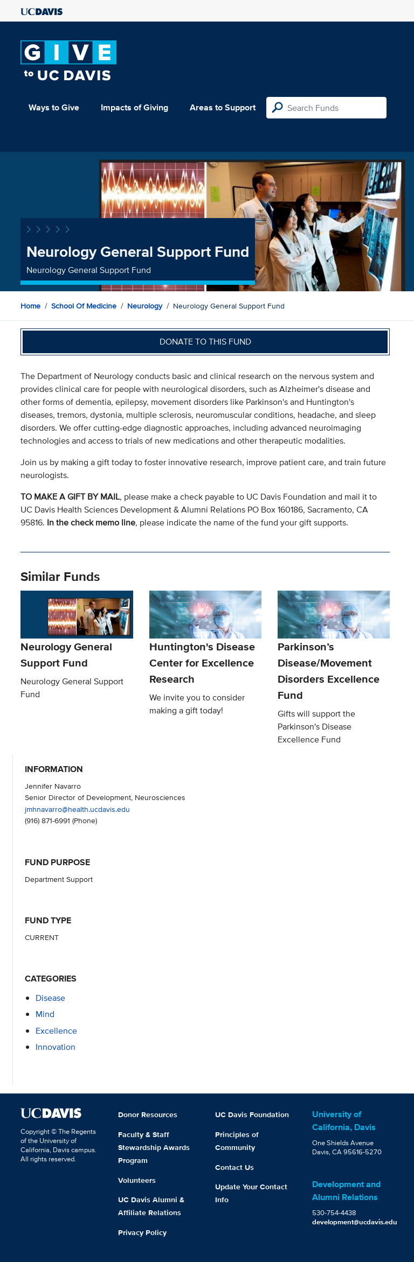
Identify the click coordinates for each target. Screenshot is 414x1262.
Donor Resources (147, 1114)
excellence (56, 1031)
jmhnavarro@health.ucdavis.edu (77, 809)
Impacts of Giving (134, 107)
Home (30, 305)
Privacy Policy (142, 1232)
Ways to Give (54, 107)
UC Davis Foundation (252, 1114)
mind (45, 1014)
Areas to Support (223, 107)
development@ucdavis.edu (354, 1222)
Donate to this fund (205, 341)
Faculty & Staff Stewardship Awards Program (154, 1147)
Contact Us (234, 1167)
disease (50, 998)
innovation (55, 1047)
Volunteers (137, 1180)
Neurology (144, 305)
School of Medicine (83, 305)
